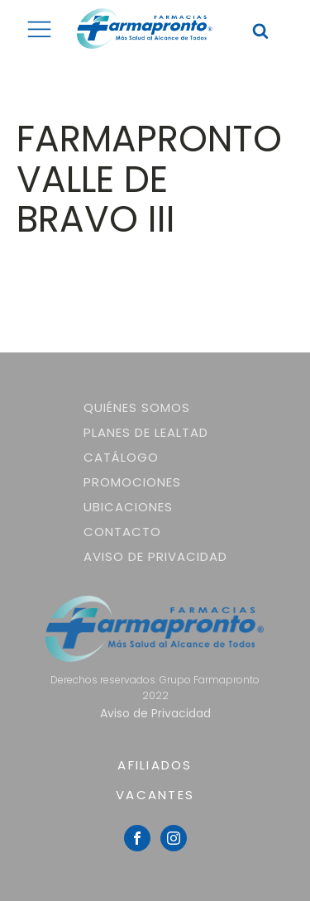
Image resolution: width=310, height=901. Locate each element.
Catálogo (121, 457)
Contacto (122, 531)
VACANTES (155, 794)
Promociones (132, 482)
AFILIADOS (154, 765)
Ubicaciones (128, 506)
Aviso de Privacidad (155, 556)
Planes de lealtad (145, 432)
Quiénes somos (136, 407)
